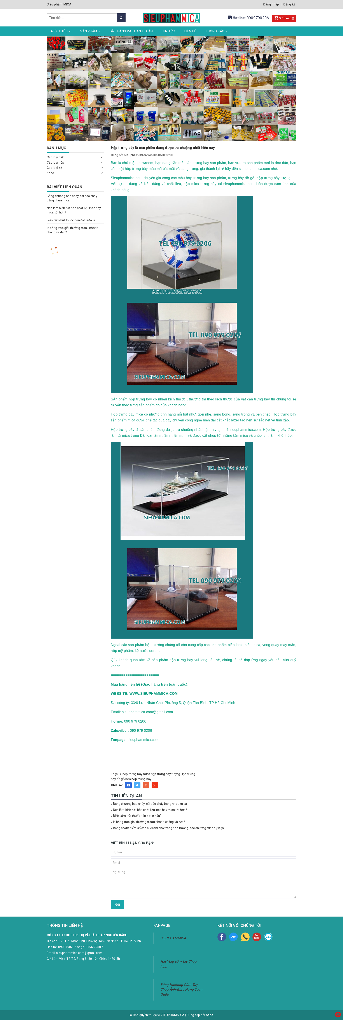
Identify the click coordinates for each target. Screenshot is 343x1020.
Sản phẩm (90, 31)
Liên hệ (190, 31)
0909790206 (258, 18)
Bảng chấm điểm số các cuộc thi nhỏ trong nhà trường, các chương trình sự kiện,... (170, 828)
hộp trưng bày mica (136, 774)
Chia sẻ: (117, 785)
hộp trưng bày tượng (165, 774)
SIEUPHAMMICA (173, 938)
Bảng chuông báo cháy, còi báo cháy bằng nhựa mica (150, 803)
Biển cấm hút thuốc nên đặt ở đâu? (137, 815)
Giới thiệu (61, 31)
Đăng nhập (271, 4)
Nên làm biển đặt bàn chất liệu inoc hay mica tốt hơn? (150, 810)
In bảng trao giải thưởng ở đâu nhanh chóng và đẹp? (149, 822)
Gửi (117, 904)
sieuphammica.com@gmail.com (79, 953)
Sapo (210, 1015)
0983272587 (94, 947)
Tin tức (168, 31)
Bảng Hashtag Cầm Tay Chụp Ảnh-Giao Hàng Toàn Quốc (181, 990)
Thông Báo (217, 31)
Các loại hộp (55, 162)
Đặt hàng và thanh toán (131, 31)
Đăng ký (289, 4)
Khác (50, 173)
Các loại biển (56, 157)
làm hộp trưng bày (138, 779)
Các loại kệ (54, 167)
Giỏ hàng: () (284, 18)
